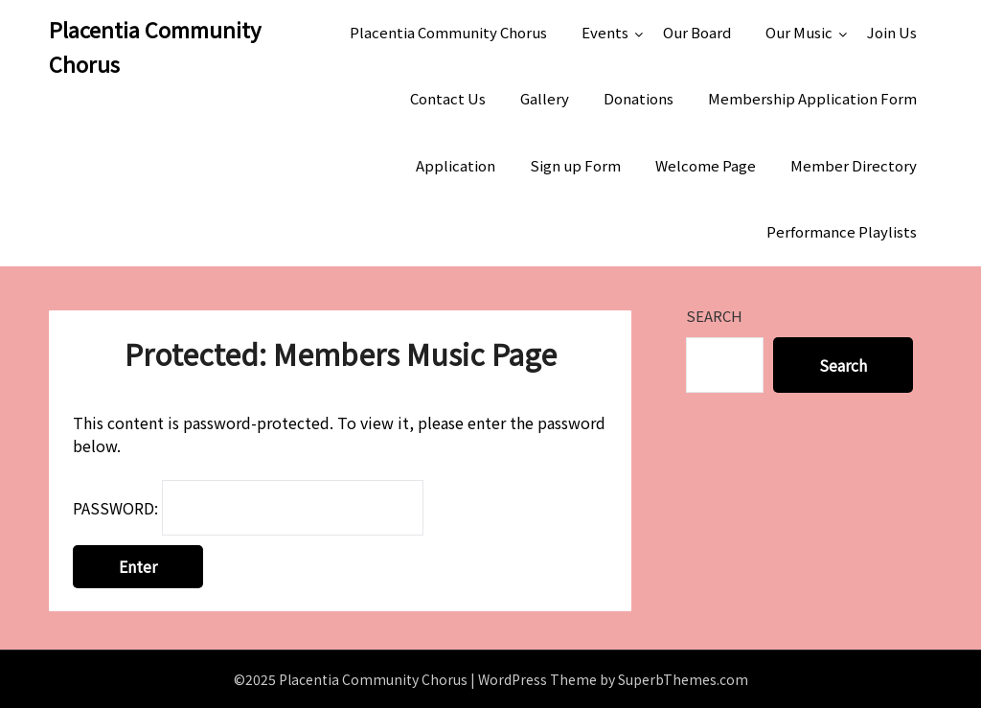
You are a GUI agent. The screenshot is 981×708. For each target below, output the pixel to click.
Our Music (799, 32)
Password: (248, 508)
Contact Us (448, 98)
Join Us (892, 32)
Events (605, 32)
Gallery (544, 98)
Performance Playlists (841, 231)
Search (714, 316)
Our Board (697, 32)
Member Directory (853, 165)
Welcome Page (705, 165)
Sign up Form (575, 165)
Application (455, 165)
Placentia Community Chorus (155, 46)
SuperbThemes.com (683, 679)
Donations (638, 98)
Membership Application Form (812, 98)
